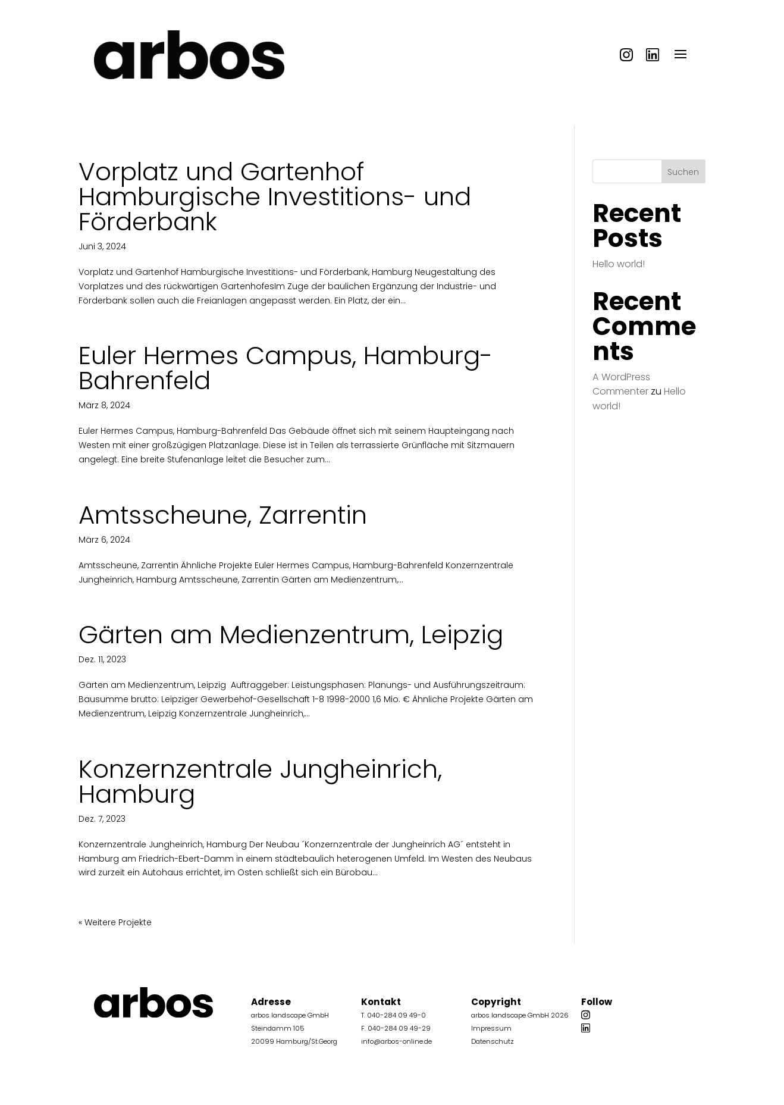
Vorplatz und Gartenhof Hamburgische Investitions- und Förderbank (275, 196)
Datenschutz (492, 1041)
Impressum (491, 1028)
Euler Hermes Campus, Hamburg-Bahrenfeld (286, 368)
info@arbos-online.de (396, 1041)
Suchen (683, 172)
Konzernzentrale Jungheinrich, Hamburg (260, 782)
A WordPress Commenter (621, 384)
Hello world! (618, 264)
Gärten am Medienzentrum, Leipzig (291, 634)
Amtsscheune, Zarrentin (223, 515)
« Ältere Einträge (112, 922)
